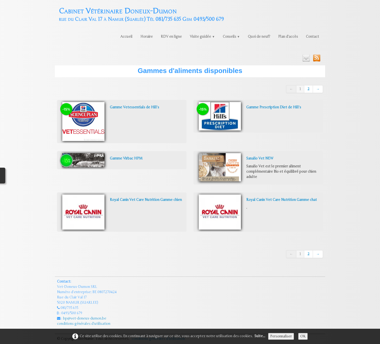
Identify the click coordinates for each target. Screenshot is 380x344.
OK (303, 336)
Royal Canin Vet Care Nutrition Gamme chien (146, 200)
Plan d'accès (288, 37)
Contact (312, 37)
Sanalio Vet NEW (259, 158)
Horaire (146, 37)
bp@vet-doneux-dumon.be (84, 318)
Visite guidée (202, 37)
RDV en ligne (171, 37)
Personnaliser (281, 336)
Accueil (126, 37)
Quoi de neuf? (259, 37)
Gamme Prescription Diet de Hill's (273, 107)
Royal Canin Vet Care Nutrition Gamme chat (281, 200)
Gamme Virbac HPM (126, 158)
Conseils (231, 37)
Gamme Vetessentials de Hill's (134, 107)
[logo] (141, 14)
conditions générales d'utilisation (84, 324)
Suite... (259, 336)
